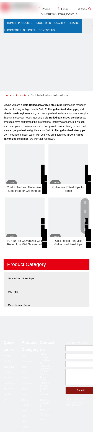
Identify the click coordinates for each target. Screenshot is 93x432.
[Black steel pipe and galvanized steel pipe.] (46, 79)
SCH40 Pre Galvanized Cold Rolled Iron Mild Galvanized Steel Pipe (25, 242)
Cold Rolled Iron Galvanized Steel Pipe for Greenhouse (24, 189)
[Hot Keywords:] (90, 9)
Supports (9, 388)
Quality (7, 372)
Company (9, 383)
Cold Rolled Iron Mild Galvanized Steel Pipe (68, 242)
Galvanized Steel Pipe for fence (68, 189)
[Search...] (82, 9)
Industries (9, 366)
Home (7, 355)
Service (8, 377)
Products (8, 361)
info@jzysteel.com (45, 414)
